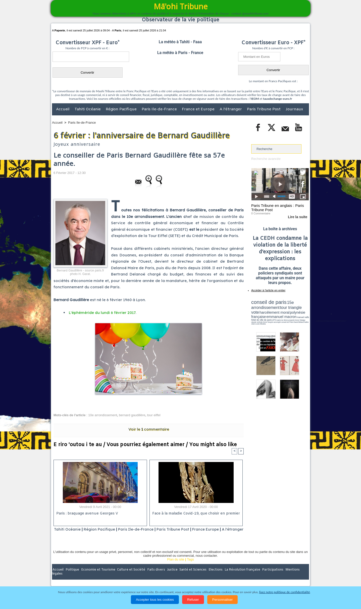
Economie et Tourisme (98, 576)
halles (274, 319)
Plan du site (175, 566)
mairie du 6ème (260, 317)
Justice (170, 576)
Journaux (294, 109)
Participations (270, 576)
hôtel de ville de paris (299, 315)
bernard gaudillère (132, 415)
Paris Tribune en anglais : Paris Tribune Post (277, 207)
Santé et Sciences (191, 576)
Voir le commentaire (148, 429)
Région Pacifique (122, 109)
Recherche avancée (265, 159)
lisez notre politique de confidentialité (285, 592)
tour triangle (286, 307)
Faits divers (155, 576)
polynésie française (292, 310)
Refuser (193, 599)
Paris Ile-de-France (160, 109)
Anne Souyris (296, 317)
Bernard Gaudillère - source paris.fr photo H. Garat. (80, 272)
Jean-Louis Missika (282, 319)
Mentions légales (295, 576)
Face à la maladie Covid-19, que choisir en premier (195, 513)
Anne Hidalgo (276, 317)
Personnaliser (222, 599)
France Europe (216, 529)
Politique (72, 576)
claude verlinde (286, 317)
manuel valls (283, 315)
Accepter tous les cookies (155, 599)
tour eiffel (153, 415)
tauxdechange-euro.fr (277, 99)
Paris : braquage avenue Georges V (86, 513)
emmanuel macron (264, 314)
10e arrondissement (102, 415)
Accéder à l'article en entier (267, 290)
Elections (213, 576)
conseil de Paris (256, 319)
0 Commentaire (260, 213)
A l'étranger (231, 109)
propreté (268, 317)
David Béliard (266, 319)
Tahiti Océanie (88, 109)
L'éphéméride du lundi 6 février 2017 (102, 312)
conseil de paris (267, 301)
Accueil (63, 109)
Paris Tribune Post (264, 109)
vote (300, 307)
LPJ (252, 317)
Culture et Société (130, 576)
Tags (190, 566)
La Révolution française (240, 576)
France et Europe (199, 109)
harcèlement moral (264, 310)
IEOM (255, 99)
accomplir (304, 317)
